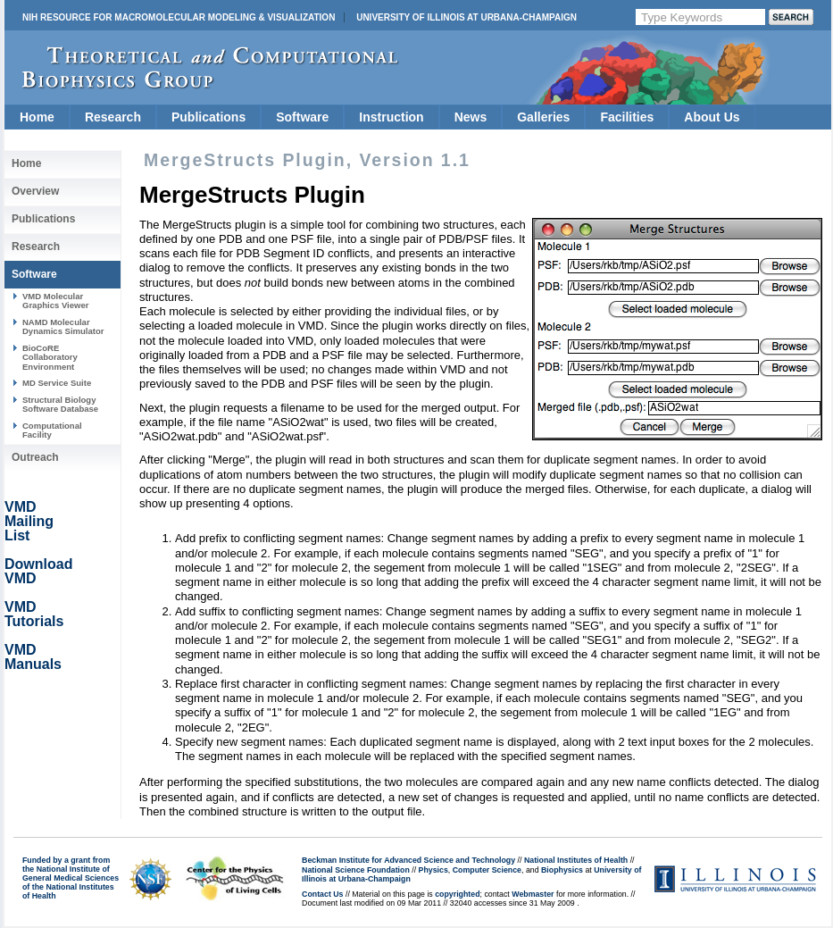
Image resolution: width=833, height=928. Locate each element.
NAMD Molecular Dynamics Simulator (63, 326)
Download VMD (38, 571)
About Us (711, 117)
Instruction (391, 117)
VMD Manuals (33, 657)
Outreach (35, 457)
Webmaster (533, 894)
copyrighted (457, 894)
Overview (35, 191)
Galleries (543, 117)
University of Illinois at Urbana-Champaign (466, 17)
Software (302, 117)
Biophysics (562, 869)
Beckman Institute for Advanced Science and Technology (408, 860)
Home (37, 117)
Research (113, 117)
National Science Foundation (356, 869)
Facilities (627, 117)
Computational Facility (52, 430)
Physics (433, 869)
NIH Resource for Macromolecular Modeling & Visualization (178, 17)
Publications (208, 117)
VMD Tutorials (33, 614)
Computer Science (487, 869)
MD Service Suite (56, 383)
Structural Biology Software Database (60, 404)
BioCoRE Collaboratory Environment (50, 357)
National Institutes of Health (576, 860)
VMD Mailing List (29, 521)
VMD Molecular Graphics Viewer (55, 300)
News (470, 117)
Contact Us (322, 894)
